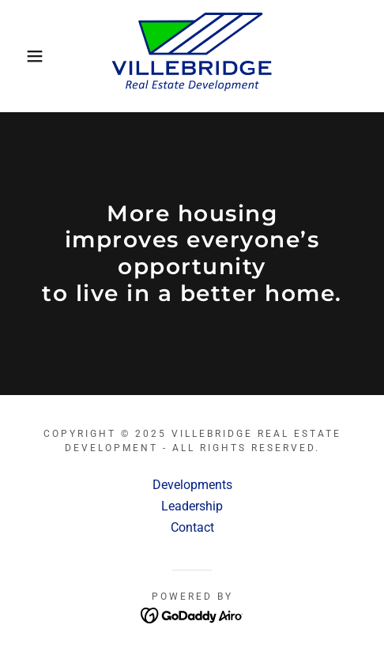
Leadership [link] (192, 506)
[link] (192, 56)
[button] (27, 56)
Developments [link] (192, 484)
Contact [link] (192, 527)
